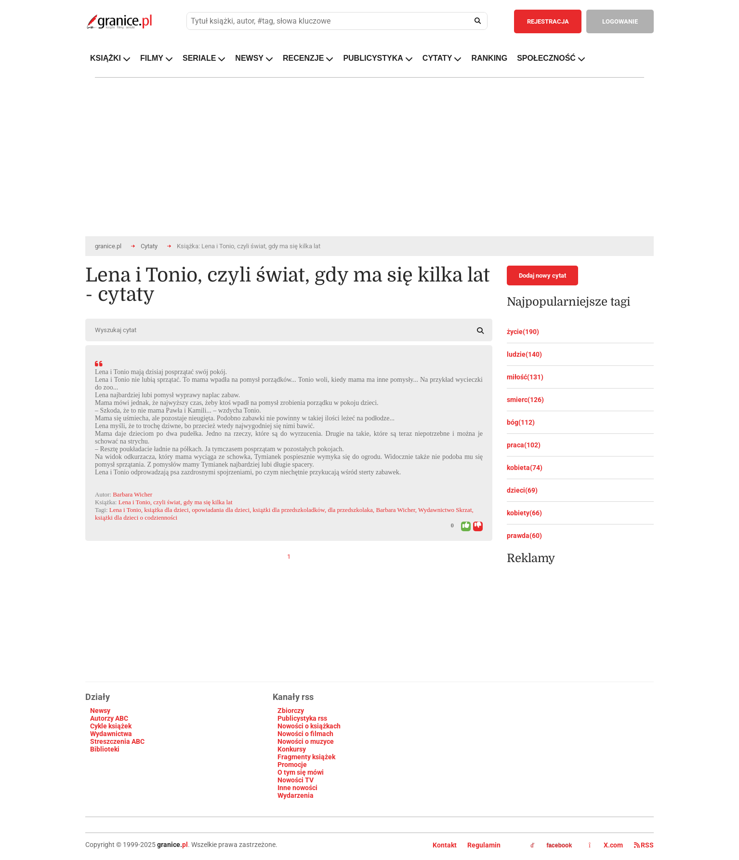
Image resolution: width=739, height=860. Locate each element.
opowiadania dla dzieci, (221, 509)
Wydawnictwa (111, 734)
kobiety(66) (524, 513)
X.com (606, 845)
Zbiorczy (290, 710)
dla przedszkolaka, (351, 509)
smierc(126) (525, 399)
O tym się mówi (300, 772)
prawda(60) (524, 535)
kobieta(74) (524, 467)
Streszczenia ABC (117, 741)
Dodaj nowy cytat (542, 275)
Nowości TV (295, 780)
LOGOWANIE (620, 21)
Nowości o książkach (309, 726)
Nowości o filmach (305, 734)
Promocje (292, 764)
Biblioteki (104, 749)
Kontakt (445, 845)
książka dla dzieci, (167, 509)
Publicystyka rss (302, 718)
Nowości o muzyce (305, 741)
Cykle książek (111, 726)
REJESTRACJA (548, 21)
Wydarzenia (295, 795)
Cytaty (149, 246)
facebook (551, 845)
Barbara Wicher (132, 494)
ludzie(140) (524, 354)
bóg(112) (521, 422)
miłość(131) (525, 377)
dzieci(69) (522, 490)
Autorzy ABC (109, 718)
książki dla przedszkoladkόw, (290, 509)
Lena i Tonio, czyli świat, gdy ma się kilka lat (176, 502)
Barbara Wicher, (396, 509)
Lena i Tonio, (126, 509)
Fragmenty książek (306, 757)
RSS (644, 845)
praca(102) (524, 445)
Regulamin (484, 845)
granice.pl (108, 246)
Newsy (100, 710)
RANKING (489, 58)
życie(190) (523, 332)
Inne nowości (297, 788)
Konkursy (291, 749)
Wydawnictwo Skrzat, (446, 509)
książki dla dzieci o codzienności (136, 517)
